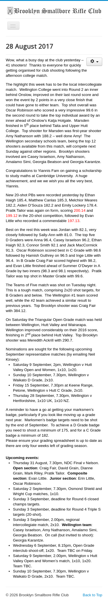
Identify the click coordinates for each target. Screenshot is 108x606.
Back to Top (92, 595)
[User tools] (94, 62)
